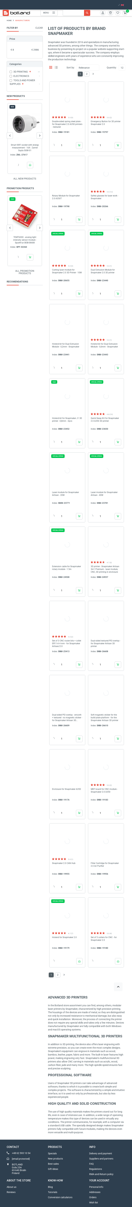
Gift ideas (53, 1169)
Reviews (11, 1192)
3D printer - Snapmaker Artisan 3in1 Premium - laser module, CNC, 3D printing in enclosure (105, 569)
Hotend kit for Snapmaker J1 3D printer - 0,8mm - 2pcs (67, 419)
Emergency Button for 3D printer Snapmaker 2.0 (105, 122)
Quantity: (112, 67)
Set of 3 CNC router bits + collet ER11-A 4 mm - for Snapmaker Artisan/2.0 (66, 643)
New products (55, 1158)
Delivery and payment (100, 1153)
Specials (52, 1153)
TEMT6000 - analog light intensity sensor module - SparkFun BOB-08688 (24, 240)
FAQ (91, 1163)
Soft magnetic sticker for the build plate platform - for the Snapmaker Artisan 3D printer (104, 718)
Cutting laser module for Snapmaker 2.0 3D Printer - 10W (67, 271)
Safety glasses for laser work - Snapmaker (104, 197)
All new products (24, 178)
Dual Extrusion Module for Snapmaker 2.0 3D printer (103, 271)
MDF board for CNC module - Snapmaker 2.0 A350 (104, 790)
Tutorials (52, 1192)
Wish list (93, 1202)
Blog (50, 1187)
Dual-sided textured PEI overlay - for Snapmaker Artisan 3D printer (105, 643)
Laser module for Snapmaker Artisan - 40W (104, 493)
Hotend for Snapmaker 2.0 (64, 937)
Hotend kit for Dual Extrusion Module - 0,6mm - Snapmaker (104, 345)
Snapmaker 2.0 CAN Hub (63, 863)
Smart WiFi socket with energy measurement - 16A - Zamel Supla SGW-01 (25, 148)
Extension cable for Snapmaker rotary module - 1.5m (66, 567)
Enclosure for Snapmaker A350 (66, 789)
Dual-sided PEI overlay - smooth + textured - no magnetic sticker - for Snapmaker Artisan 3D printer (67, 718)
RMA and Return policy (101, 1174)
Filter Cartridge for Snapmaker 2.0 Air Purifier (105, 864)
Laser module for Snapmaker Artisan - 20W (65, 493)
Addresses (94, 1192)
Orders (92, 1197)
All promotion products (24, 272)
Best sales (53, 1163)
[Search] (76, 13)
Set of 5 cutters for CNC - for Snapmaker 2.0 (104, 938)
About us (11, 1187)
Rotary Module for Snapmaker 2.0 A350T (66, 197)
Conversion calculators (60, 1197)
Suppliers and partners (101, 1158)
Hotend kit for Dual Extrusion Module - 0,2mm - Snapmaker (65, 345)
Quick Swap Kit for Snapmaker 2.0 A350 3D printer (105, 419)
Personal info (96, 1187)
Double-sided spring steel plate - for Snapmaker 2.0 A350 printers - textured (67, 124)
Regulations (95, 1169)
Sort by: (71, 67)
